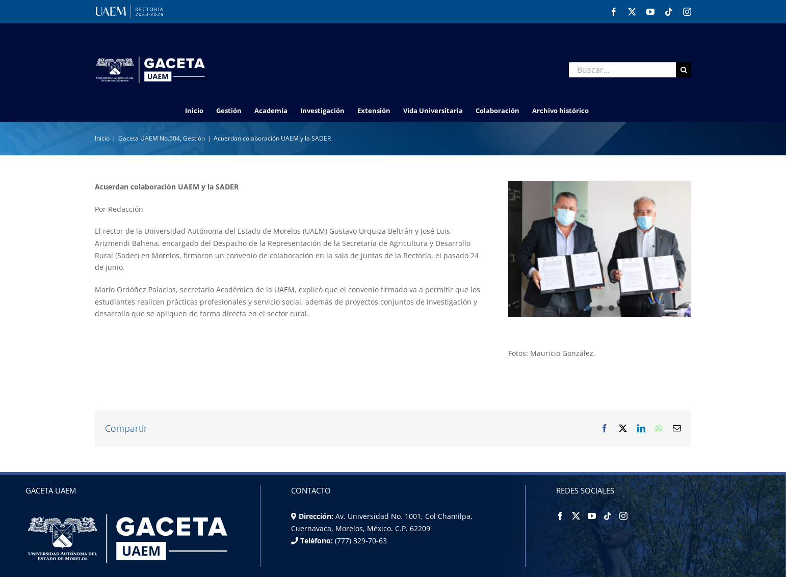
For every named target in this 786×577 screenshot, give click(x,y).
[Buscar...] (622, 69)
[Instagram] (623, 516)
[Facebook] (560, 516)
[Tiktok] (608, 516)
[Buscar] (683, 69)
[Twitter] (576, 516)
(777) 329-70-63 (360, 540)
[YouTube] (592, 516)
